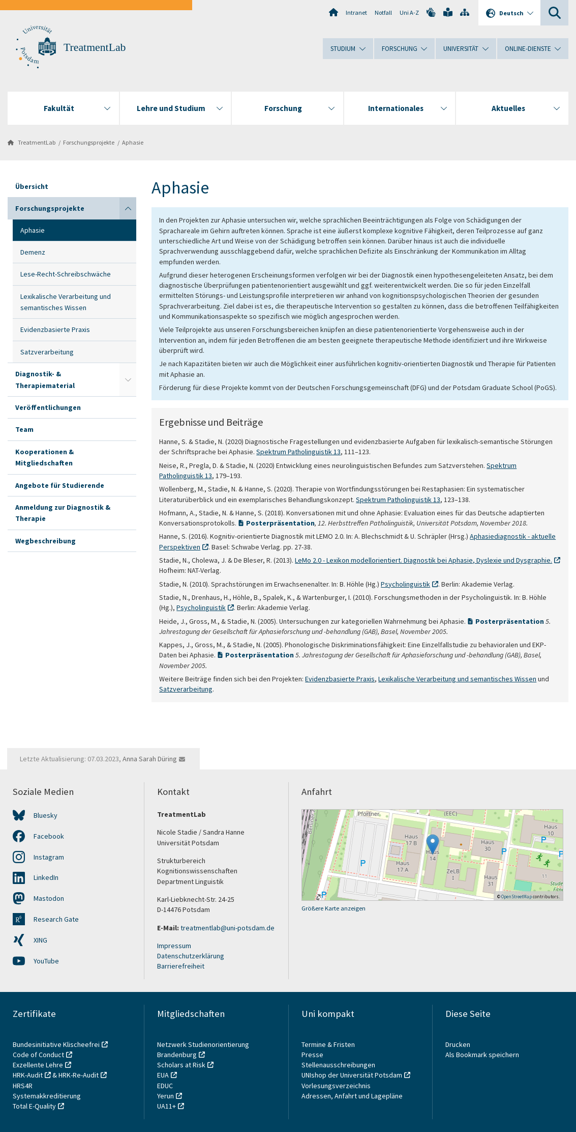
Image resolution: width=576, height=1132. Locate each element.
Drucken (457, 1044)
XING (40, 940)
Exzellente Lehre (38, 1064)
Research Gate (56, 919)
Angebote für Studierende (59, 485)
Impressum (174, 945)
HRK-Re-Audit (78, 1075)
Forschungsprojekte (88, 142)
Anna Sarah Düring (150, 758)
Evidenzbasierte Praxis (55, 329)
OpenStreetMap (516, 896)
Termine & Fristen (328, 1044)
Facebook (49, 836)
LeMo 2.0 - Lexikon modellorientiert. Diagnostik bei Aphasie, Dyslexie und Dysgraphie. (423, 560)
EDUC (165, 1085)
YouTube (46, 960)
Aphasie (132, 142)
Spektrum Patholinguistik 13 (298, 451)
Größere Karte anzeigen (333, 908)
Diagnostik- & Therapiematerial (45, 379)
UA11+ (166, 1106)
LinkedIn (46, 877)
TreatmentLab (95, 47)
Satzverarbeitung (47, 351)
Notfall (383, 12)
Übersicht (31, 186)
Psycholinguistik (405, 584)
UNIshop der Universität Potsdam (351, 1075)
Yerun (165, 1095)
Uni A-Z (409, 12)
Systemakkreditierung (47, 1095)
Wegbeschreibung (45, 540)
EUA (163, 1075)
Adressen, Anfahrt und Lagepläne (352, 1095)
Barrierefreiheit (180, 966)
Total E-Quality (34, 1106)
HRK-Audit (28, 1075)
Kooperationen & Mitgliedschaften (44, 457)
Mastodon (49, 898)
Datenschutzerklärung (190, 955)
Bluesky (45, 815)
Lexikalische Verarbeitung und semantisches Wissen (65, 302)
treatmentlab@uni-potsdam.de (227, 927)
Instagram (49, 857)
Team (24, 429)
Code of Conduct (38, 1054)
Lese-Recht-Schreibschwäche (65, 274)
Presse (313, 1054)
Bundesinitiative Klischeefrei (56, 1044)
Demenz (32, 252)
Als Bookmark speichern (482, 1054)
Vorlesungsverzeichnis (336, 1085)
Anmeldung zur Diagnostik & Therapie (62, 513)
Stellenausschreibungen (338, 1064)
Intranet (356, 12)
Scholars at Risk (181, 1064)
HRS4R (23, 1085)
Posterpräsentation (280, 523)
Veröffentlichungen (48, 407)
